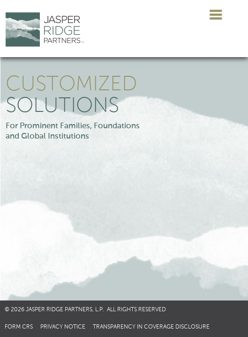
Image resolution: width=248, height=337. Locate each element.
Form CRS (19, 327)
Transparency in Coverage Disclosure (151, 327)
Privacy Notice (62, 327)
